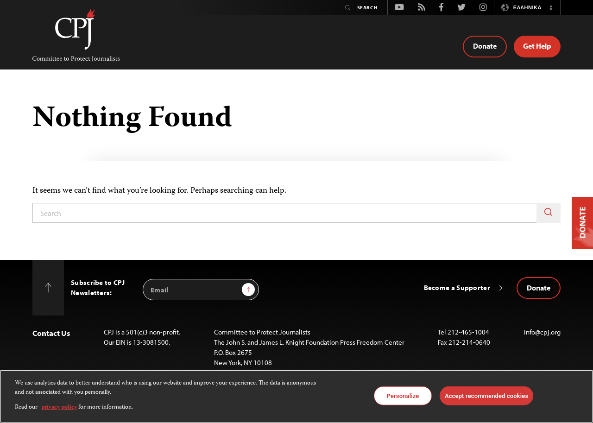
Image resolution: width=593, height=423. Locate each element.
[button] (551, 7)
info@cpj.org (542, 332)
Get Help (537, 46)
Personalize (403, 395)
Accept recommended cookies (486, 395)
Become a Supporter (457, 287)
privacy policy (59, 407)
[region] (296, 396)
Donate (485, 46)
